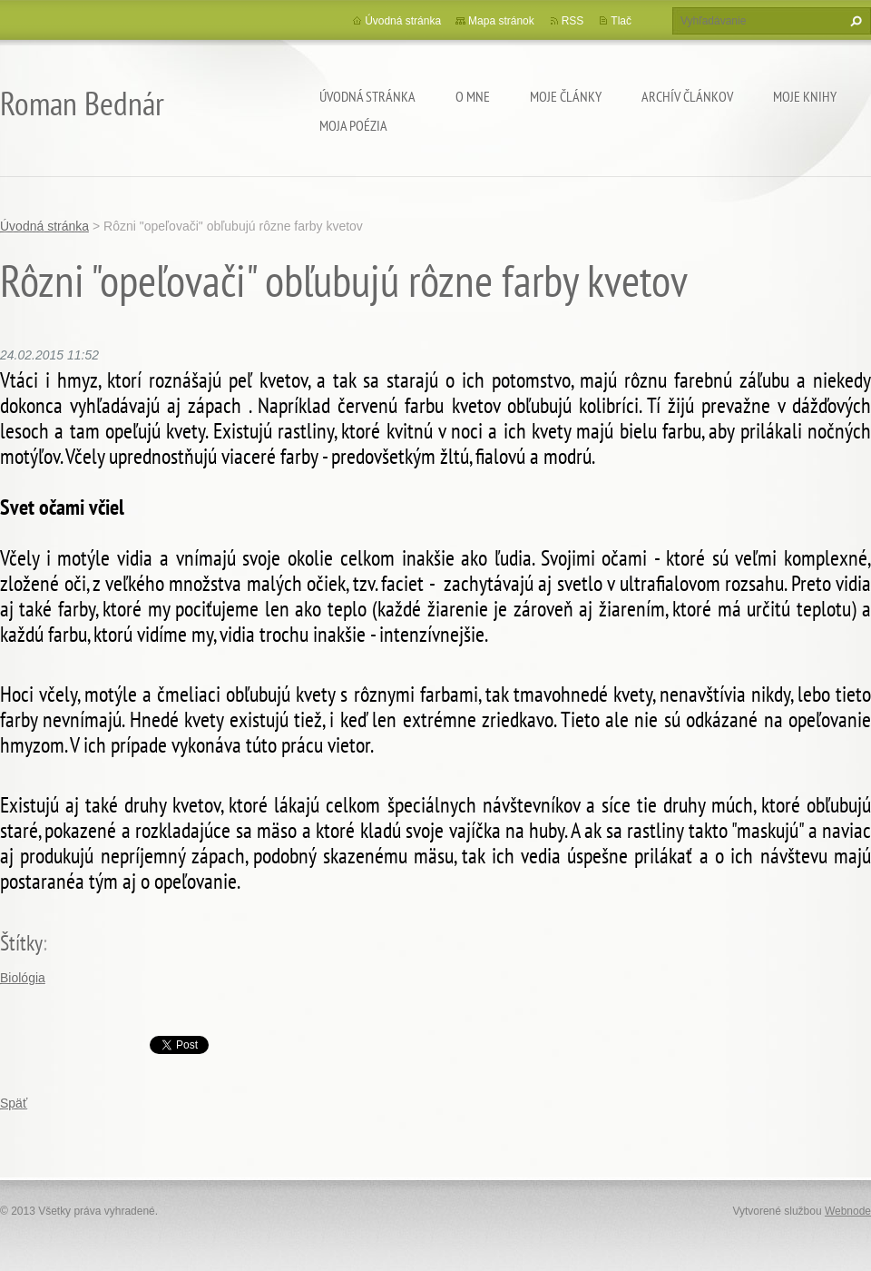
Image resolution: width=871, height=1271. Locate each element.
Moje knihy (805, 96)
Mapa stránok (501, 21)
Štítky (21, 943)
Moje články (566, 96)
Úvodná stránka (367, 96)
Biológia (22, 977)
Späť (13, 1103)
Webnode (848, 1211)
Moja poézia (353, 125)
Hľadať (853, 20)
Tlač (621, 21)
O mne (472, 96)
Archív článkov (687, 96)
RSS (573, 21)
